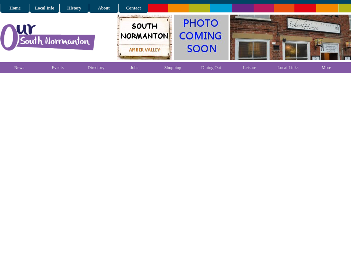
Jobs (134, 67)
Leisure (249, 67)
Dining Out (211, 67)
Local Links (288, 67)
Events (58, 67)
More (326, 67)
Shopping (172, 67)
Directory (96, 67)
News (19, 67)
